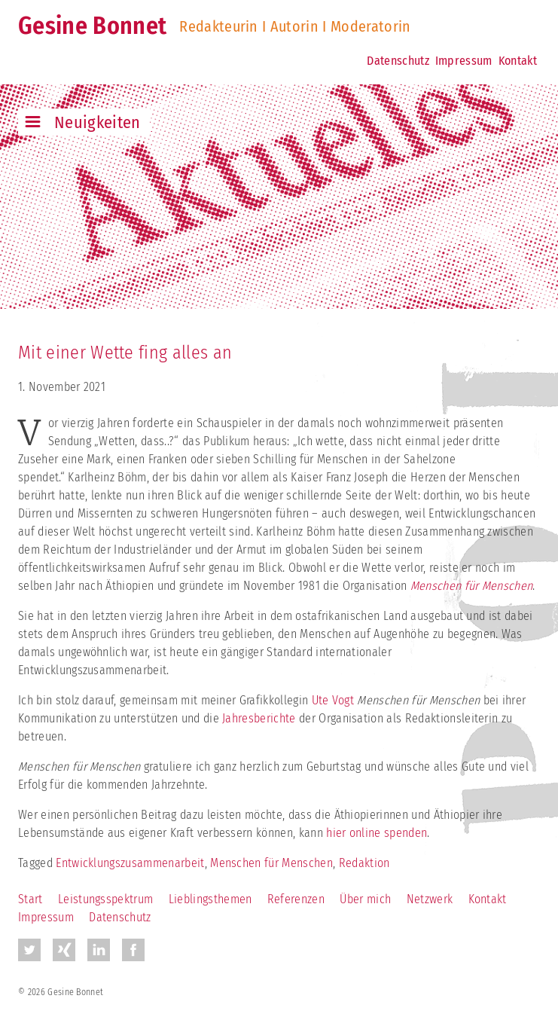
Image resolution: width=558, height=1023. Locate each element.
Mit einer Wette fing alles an (125, 352)
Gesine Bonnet (92, 25)
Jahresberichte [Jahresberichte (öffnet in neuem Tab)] (258, 718)
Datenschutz (398, 60)
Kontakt (518, 60)
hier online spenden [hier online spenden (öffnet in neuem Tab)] (376, 833)
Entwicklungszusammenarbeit (130, 863)
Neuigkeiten (97, 122)
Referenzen (296, 899)
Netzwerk (430, 899)
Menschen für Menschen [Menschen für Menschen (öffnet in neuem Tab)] (471, 586)
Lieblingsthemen (210, 899)
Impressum (463, 60)
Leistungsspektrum (105, 899)
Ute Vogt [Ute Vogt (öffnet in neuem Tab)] (335, 700)
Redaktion (364, 863)
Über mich (365, 899)
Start (30, 899)
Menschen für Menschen (271, 863)
